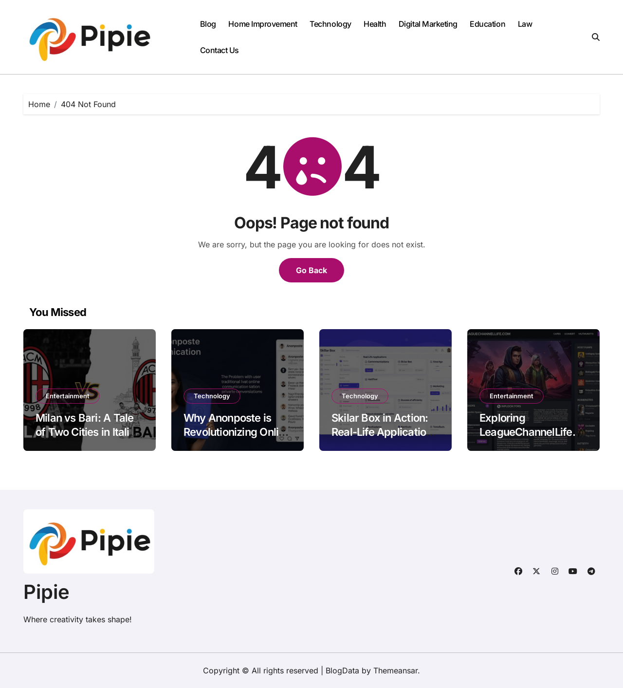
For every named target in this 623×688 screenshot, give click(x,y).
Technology (330, 24)
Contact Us (219, 50)
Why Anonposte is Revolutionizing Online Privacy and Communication (237, 438)
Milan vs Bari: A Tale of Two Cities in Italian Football (88, 431)
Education (487, 24)
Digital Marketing (428, 24)
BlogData (342, 670)
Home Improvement (262, 24)
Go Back (311, 270)
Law (525, 24)
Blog (208, 24)
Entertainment (68, 396)
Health (375, 24)
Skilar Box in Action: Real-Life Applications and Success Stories (384, 431)
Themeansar (395, 670)
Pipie (46, 592)
